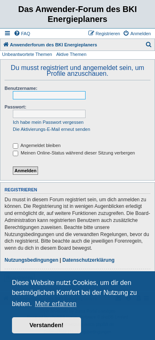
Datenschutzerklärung (88, 260)
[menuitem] (22, 34)
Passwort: (15, 106)
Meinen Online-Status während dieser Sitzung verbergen (74, 152)
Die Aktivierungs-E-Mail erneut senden (51, 129)
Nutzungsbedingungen (31, 260)
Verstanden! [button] (46, 325)
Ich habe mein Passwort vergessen (48, 122)
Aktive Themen (71, 54)
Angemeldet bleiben (37, 145)
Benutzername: (21, 88)
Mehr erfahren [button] (55, 303)
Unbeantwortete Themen (27, 54)
